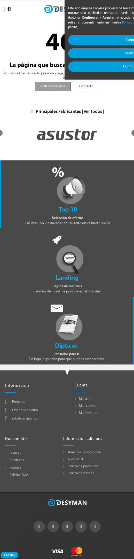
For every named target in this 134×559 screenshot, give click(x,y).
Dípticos (66, 346)
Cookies (9, 555)
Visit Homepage (53, 86)
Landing (67, 278)
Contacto (86, 86)
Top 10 (68, 210)
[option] (67, 134)
